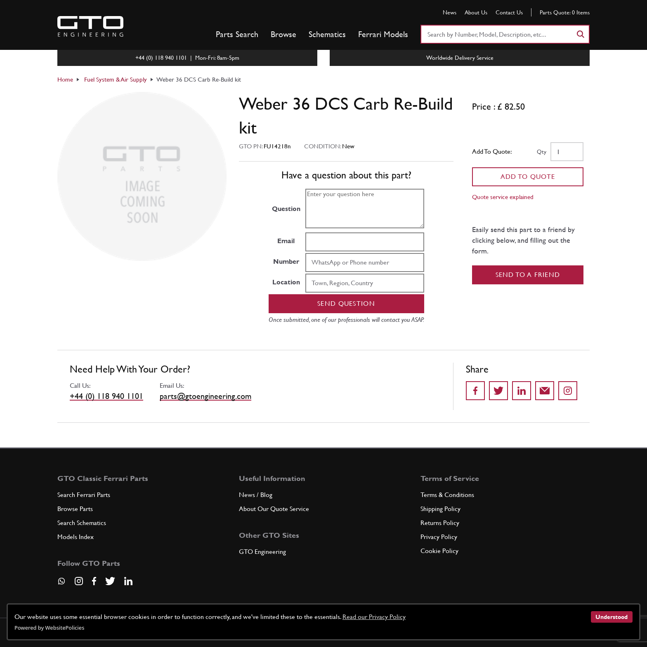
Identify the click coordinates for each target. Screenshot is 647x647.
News (449, 12)
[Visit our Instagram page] (79, 581)
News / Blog (255, 495)
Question (286, 209)
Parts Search (237, 34)
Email (286, 241)
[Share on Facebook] (475, 390)
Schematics (327, 34)
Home (65, 79)
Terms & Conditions (447, 495)
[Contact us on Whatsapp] (61, 584)
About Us (476, 12)
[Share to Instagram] (567, 390)
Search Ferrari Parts (83, 495)
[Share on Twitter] (498, 390)
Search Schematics (81, 523)
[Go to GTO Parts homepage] (90, 26)
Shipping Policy (440, 509)
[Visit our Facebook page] (94, 581)
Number (286, 261)
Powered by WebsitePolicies (49, 627)
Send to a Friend (528, 275)
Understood (611, 617)
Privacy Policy (438, 537)
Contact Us (509, 12)
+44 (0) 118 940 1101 (106, 396)
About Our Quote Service (274, 509)
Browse (283, 34)
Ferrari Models (383, 34)
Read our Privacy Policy (374, 617)
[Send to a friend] (544, 390)
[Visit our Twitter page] (110, 581)
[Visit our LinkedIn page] (128, 581)
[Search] (580, 34)
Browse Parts (75, 509)
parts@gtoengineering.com (205, 396)
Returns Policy (439, 523)
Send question (346, 303)
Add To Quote (528, 177)
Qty (541, 151)
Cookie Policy (439, 551)
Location (286, 282)
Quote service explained (503, 196)
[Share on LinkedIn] (521, 390)
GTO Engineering (262, 552)
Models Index (75, 537)
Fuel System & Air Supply (115, 79)
